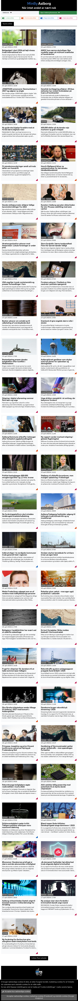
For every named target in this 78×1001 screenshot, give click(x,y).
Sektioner (7, 13)
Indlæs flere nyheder (39, 958)
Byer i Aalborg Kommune (50, 13)
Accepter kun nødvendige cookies (16, 991)
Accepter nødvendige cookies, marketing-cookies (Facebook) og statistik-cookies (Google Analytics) (38, 997)
